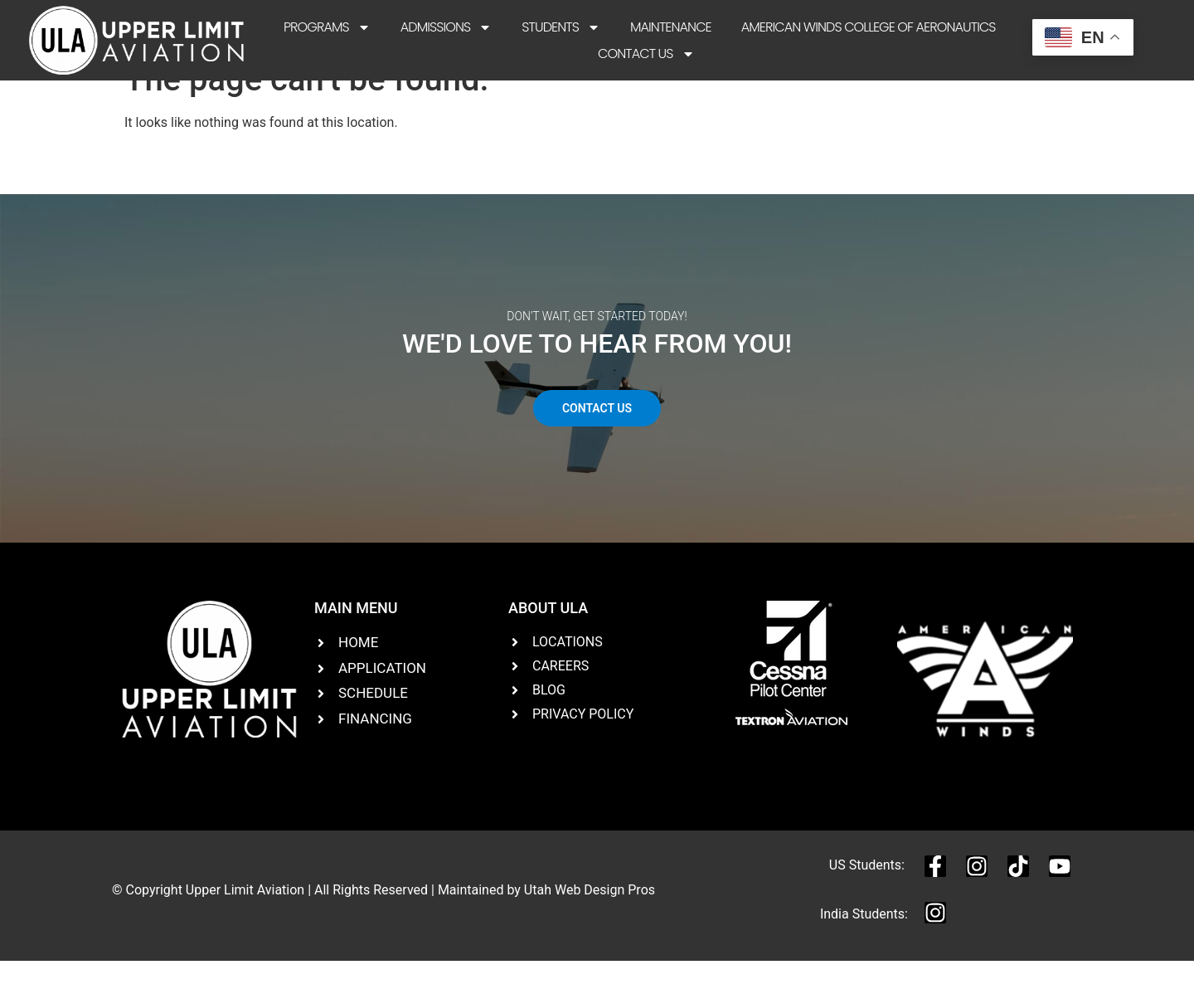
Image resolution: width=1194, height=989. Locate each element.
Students (561, 27)
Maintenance (670, 27)
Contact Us (646, 54)
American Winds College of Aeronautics (868, 27)
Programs (327, 27)
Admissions (446, 27)
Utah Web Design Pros (589, 917)
